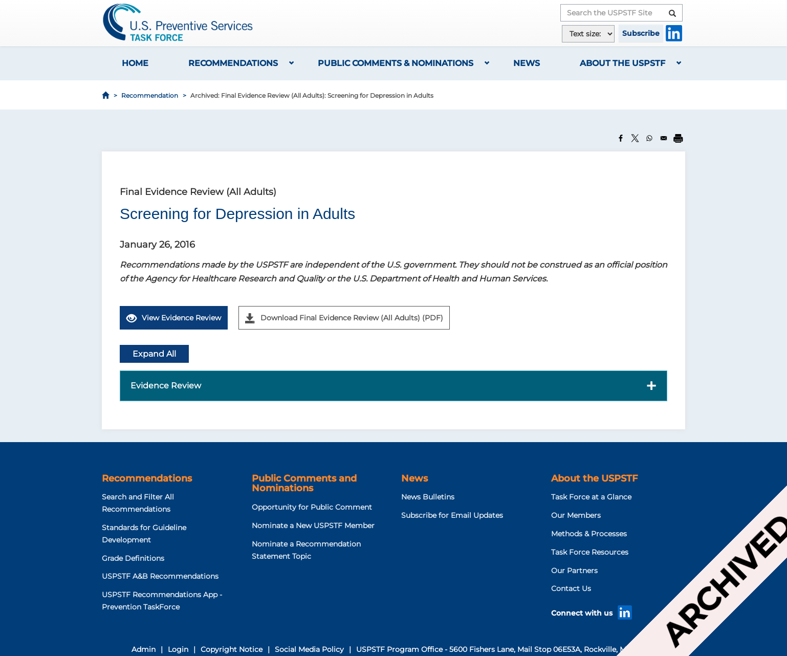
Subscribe (641, 33)
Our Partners (574, 570)
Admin (144, 649)
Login (178, 649)
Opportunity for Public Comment (312, 507)
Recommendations (233, 63)
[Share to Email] (664, 138)
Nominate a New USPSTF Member (313, 525)
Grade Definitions (133, 558)
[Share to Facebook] (621, 138)
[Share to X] (635, 138)
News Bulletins (427, 496)
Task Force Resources (589, 552)
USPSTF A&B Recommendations (160, 576)
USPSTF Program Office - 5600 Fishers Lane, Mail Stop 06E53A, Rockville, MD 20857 (506, 649)
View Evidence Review (173, 318)
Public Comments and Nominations (304, 483)
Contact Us (571, 588)
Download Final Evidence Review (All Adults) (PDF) (344, 318)
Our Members (576, 515)
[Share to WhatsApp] (649, 138)
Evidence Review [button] (165, 385)
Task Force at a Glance (591, 496)
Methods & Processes (589, 533)
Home (135, 63)
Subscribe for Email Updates (452, 515)
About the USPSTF (622, 63)
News (526, 63)
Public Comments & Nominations (395, 63)
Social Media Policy (309, 649)
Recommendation (149, 95)
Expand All (154, 354)
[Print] (678, 138)
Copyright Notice (232, 649)
